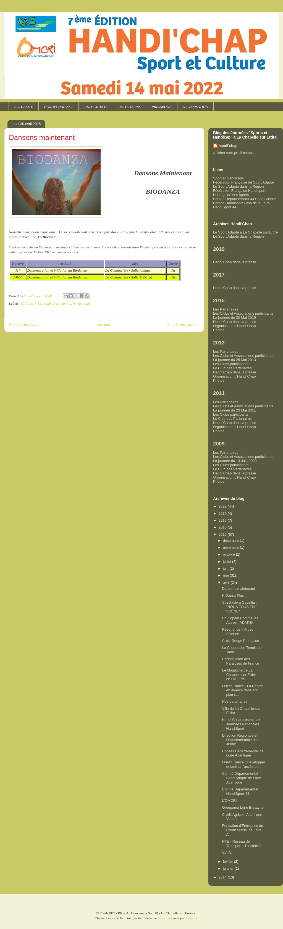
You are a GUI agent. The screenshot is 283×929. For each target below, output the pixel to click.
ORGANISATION (195, 107)
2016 (223, 527)
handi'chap (228, 146)
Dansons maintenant (238, 588)
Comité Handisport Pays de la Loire (241, 203)
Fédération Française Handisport (239, 191)
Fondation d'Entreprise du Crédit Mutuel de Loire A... (242, 830)
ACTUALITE (23, 107)
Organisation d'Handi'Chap (234, 326)
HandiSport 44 (224, 207)
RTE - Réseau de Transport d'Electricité (241, 843)
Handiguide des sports (231, 195)
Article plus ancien (183, 324)
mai (226, 575)
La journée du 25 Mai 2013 (234, 360)
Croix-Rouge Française (240, 641)
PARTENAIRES (129, 107)
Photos (218, 330)
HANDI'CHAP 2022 (58, 107)
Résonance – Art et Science (237, 631)
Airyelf (162, 918)
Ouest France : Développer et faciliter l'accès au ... (243, 764)
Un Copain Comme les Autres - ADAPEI (240, 620)
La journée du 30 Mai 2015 (234, 317)
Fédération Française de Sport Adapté (243, 182)
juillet (227, 561)
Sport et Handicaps (228, 178)
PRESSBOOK (162, 107)
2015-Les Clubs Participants (50, 303)
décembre (231, 540)
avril (226, 582)
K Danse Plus (233, 595)
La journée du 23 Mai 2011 (234, 410)
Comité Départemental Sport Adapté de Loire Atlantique (241, 777)
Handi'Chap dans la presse (234, 262)
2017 (223, 520)
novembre (231, 547)
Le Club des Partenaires (232, 368)
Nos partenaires (234, 701)
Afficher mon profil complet (234, 153)
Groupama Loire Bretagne (242, 807)
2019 (223, 513)
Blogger (191, 918)
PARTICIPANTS (95, 107)
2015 (24, 303)
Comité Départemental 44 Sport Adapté (244, 199)
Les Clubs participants (230, 364)
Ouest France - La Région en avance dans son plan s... (242, 690)
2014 (223, 877)
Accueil (103, 324)
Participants (81, 303)
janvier (229, 868)
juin (226, 568)
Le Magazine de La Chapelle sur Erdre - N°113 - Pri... (240, 674)
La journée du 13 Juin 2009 (235, 461)
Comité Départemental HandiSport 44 (240, 791)
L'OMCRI (229, 800)
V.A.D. (227, 853)
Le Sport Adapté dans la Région (238, 186)
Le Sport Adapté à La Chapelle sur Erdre (245, 232)
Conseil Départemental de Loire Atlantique (242, 753)
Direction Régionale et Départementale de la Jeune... (241, 739)
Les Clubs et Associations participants (243, 313)
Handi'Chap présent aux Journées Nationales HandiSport (241, 724)
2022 (223, 506)
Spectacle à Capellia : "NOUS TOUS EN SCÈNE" (239, 606)
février (228, 861)
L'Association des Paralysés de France (240, 661)
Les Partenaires (225, 309)
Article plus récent (25, 324)
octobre (229, 554)
